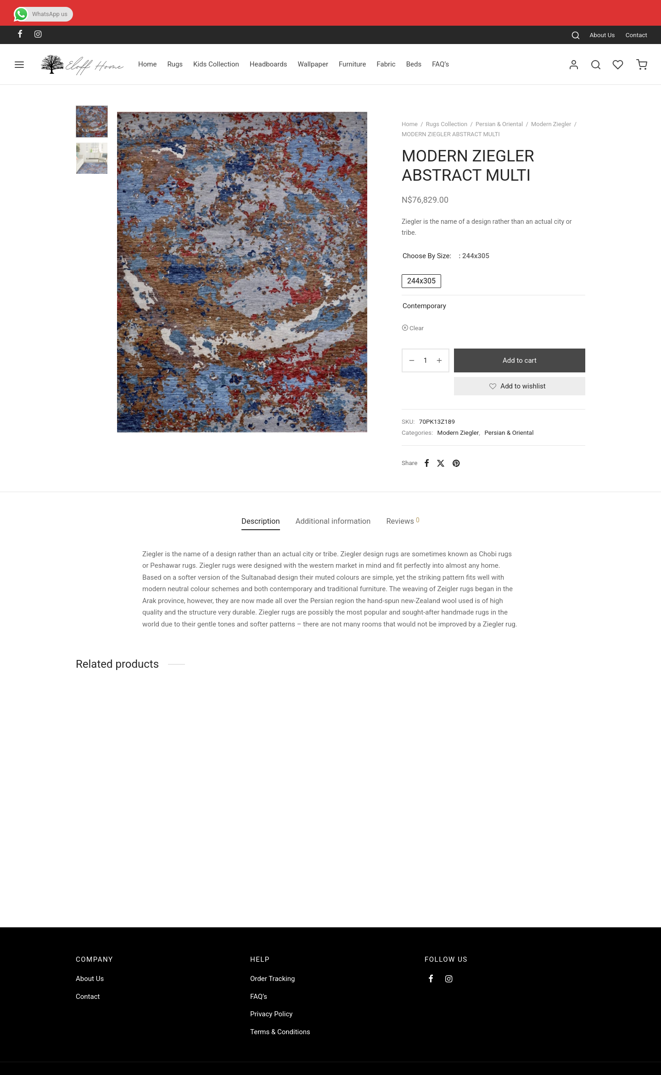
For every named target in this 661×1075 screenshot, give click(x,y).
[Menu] (19, 64)
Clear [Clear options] (416, 328)
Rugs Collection (446, 124)
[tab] (260, 521)
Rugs (175, 64)
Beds (414, 64)
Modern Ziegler (551, 124)
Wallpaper (312, 64)
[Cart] (641, 64)
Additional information (333, 521)
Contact (636, 35)
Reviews (402, 521)
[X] (440, 463)
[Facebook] (20, 34)
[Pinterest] (456, 463)
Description (260, 521)
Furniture (352, 64)
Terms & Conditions (280, 1032)
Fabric (385, 64)
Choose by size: (427, 256)
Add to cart (520, 360)
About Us (602, 35)
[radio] (421, 281)
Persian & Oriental (499, 124)
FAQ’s (440, 64)
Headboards (268, 64)
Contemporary (424, 306)
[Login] (573, 64)
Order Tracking (272, 979)
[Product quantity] (425, 360)
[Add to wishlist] (519, 386)
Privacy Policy (271, 1014)
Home (147, 64)
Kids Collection (216, 64)
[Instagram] (38, 34)
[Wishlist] (618, 64)
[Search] (575, 35)
